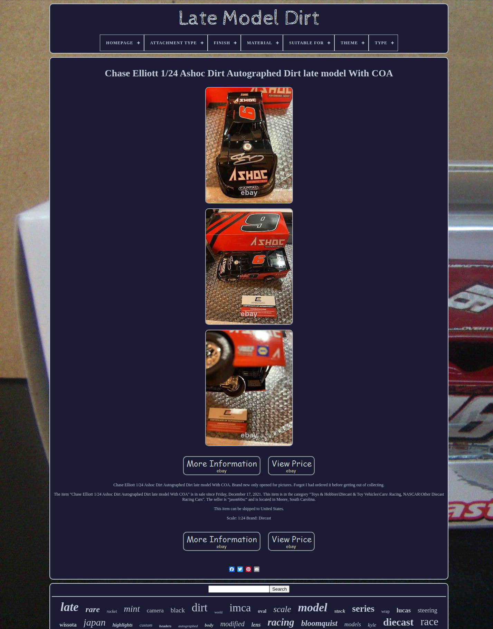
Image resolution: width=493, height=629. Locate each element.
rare (93, 609)
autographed (188, 626)
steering (427, 610)
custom (146, 625)
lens (256, 625)
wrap (385, 611)
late (69, 607)
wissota (68, 625)
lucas (404, 610)
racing (281, 622)
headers (165, 626)
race (429, 622)
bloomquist (319, 623)
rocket (112, 611)
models (352, 624)
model (313, 607)
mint (132, 609)
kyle (372, 625)
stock (339, 611)
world (218, 612)
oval (262, 611)
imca (240, 607)
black (178, 610)
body (209, 625)
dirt (200, 607)
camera (155, 610)
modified (232, 624)
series (363, 608)
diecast (398, 622)
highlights (123, 625)
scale (282, 609)
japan (95, 622)
